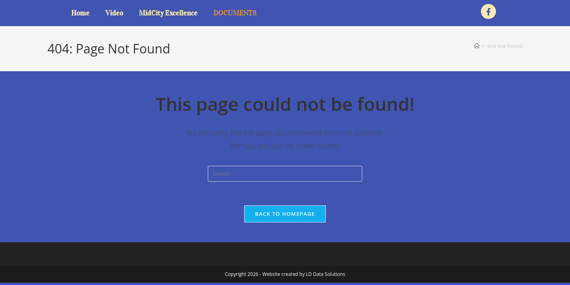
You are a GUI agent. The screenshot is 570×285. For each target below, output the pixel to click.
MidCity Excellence (168, 13)
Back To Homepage (285, 213)
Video (114, 13)
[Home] (476, 45)
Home (80, 13)
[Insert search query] (285, 174)
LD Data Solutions (325, 274)
